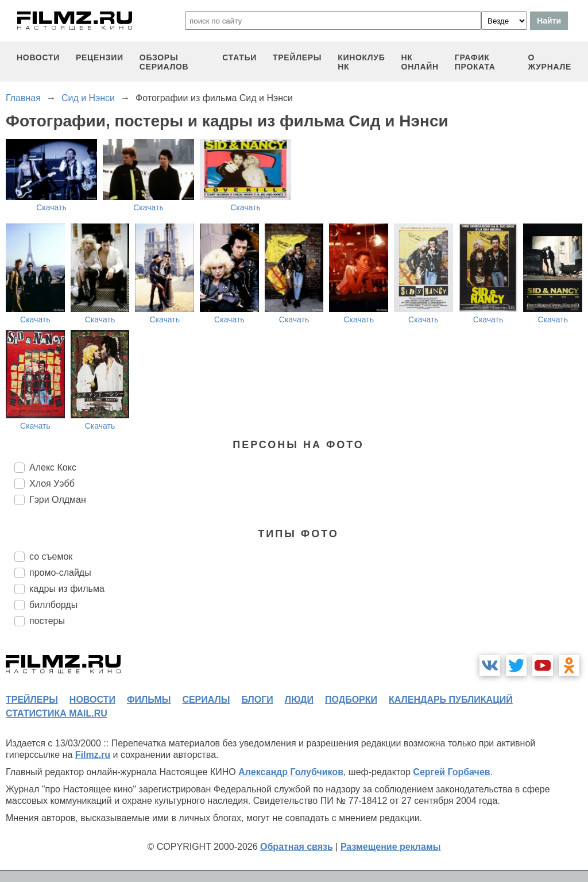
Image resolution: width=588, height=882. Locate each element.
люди (299, 699)
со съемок (50, 556)
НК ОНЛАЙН (420, 62)
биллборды (53, 605)
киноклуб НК (361, 62)
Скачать (51, 207)
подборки (351, 699)
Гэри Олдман (57, 499)
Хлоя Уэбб (52, 483)
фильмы (149, 699)
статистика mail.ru (56, 713)
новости (38, 57)
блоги (257, 699)
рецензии (99, 57)
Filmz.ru (92, 755)
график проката (475, 62)
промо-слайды (60, 572)
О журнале (549, 62)
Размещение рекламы (391, 847)
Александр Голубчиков (290, 772)
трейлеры (297, 57)
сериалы (206, 699)
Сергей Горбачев (451, 772)
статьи (239, 57)
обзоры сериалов (164, 62)
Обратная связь (296, 847)
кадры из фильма (67, 589)
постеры (47, 621)
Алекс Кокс (52, 467)
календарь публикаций (451, 699)
